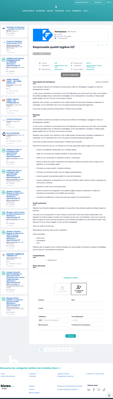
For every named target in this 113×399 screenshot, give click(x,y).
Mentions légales (34, 392)
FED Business (60, 39)
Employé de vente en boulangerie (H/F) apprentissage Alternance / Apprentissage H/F (14, 160)
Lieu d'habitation (77, 324)
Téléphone (42, 324)
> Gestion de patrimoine (7, 376)
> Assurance (32, 374)
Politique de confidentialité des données (69, 386)
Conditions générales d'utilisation (67, 389)
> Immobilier (32, 376)
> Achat (2, 374)
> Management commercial (65, 376)
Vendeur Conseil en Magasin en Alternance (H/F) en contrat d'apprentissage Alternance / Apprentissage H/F (14, 243)
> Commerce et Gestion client (94, 374)
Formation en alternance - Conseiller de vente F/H (15, 36)
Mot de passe (43, 333)
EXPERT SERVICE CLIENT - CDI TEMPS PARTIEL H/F (13, 89)
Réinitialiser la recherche (8, 26)
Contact (31, 389)
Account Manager (13, 141)
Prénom (41, 308)
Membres (32, 386)
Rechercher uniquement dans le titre (35, 21)
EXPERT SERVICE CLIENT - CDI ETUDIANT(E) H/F (12, 109)
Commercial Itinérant (14, 127)
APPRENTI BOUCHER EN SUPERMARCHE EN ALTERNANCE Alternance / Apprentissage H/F (15, 70)
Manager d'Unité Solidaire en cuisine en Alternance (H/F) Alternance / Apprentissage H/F (14, 309)
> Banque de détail (63, 374)
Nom (73, 308)
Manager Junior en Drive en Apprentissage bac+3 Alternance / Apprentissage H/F (15, 222)
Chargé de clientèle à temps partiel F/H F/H (14, 50)
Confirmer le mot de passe (81, 333)
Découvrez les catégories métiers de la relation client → (30, 368)
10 (68, 357)
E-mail (40, 316)
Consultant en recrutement (42, 61)
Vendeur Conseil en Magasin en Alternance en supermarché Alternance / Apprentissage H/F (14, 202)
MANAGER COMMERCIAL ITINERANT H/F (15, 263)
